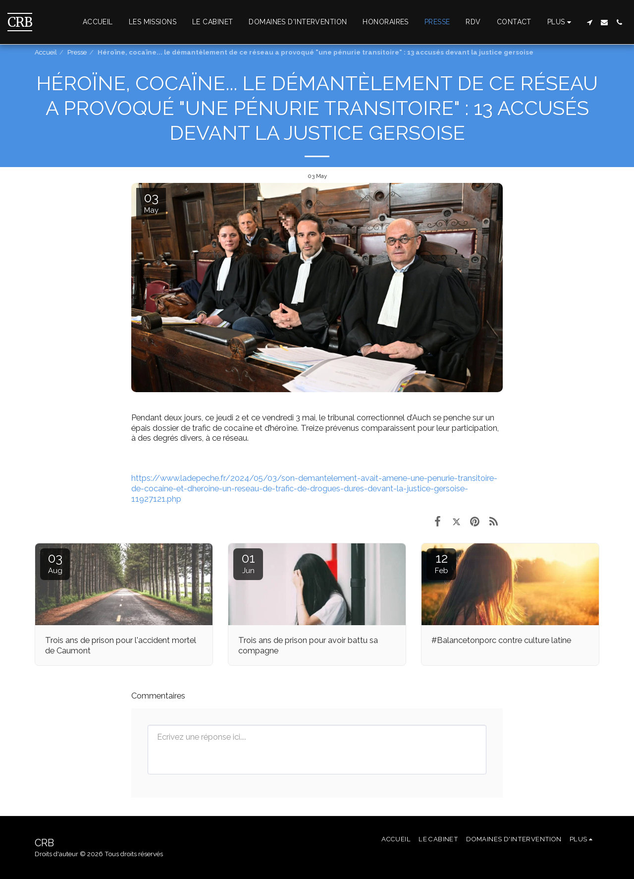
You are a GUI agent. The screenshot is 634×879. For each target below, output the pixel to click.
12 (441, 563)
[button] (589, 22)
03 (55, 563)
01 (248, 563)
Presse (77, 52)
